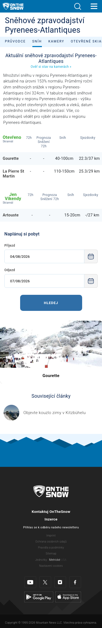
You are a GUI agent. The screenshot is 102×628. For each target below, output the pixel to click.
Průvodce (15, 41)
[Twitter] (45, 582)
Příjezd (9, 245)
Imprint (50, 535)
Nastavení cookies (51, 565)
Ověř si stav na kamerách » (51, 67)
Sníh (37, 41)
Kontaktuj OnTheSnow (51, 511)
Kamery (56, 41)
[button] (77, 6)
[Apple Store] (68, 597)
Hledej (51, 303)
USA (63, 559)
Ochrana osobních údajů (51, 541)
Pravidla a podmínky (51, 547)
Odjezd (9, 270)
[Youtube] (30, 582)
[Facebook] (75, 582)
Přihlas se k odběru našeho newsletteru (51, 527)
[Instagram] (60, 582)
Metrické (54, 559)
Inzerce (51, 519)
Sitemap (51, 553)
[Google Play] (38, 597)
